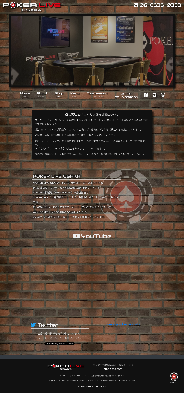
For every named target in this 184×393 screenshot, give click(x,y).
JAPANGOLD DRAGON (126, 95)
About (42, 94)
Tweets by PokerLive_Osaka (122, 324)
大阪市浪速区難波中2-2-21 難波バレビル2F (113, 365)
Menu (75, 94)
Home (25, 94)
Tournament (97, 94)
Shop (59, 94)
